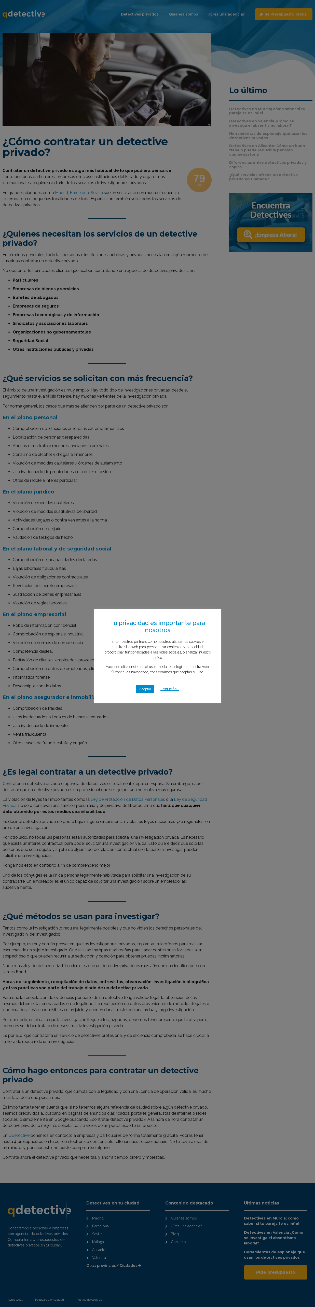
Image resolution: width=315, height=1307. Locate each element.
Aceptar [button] (145, 689)
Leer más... (169, 689)
